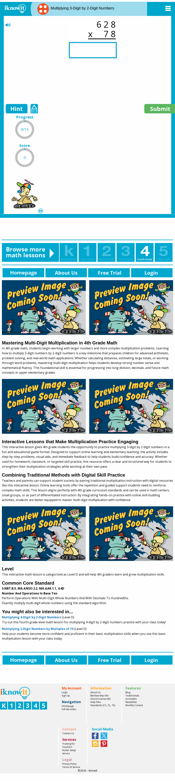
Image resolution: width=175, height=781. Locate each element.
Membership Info (99, 695)
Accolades (131, 698)
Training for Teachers (68, 745)
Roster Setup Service (69, 752)
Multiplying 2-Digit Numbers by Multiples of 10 (37, 629)
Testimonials (132, 695)
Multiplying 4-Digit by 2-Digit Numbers (31, 617)
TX (113, 705)
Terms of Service (71, 767)
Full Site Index (69, 709)
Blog (127, 692)
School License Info (100, 698)
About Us (95, 692)
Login (65, 692)
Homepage (68, 706)
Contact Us (68, 733)
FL (109, 705)
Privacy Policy (69, 763)
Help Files (95, 702)
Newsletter (131, 702)
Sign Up (66, 695)
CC (104, 705)
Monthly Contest (134, 705)
